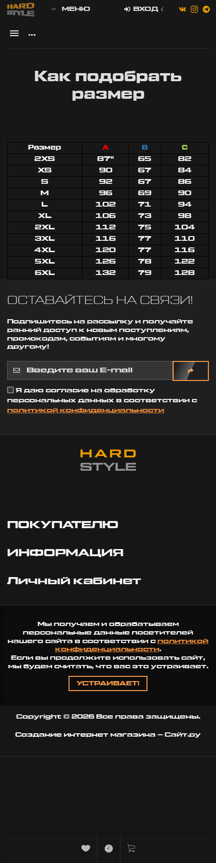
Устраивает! (108, 683)
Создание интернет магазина (85, 735)
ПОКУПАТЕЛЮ (64, 525)
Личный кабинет (75, 581)
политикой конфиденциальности (85, 410)
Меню (70, 9)
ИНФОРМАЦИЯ (67, 553)
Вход (145, 9)
